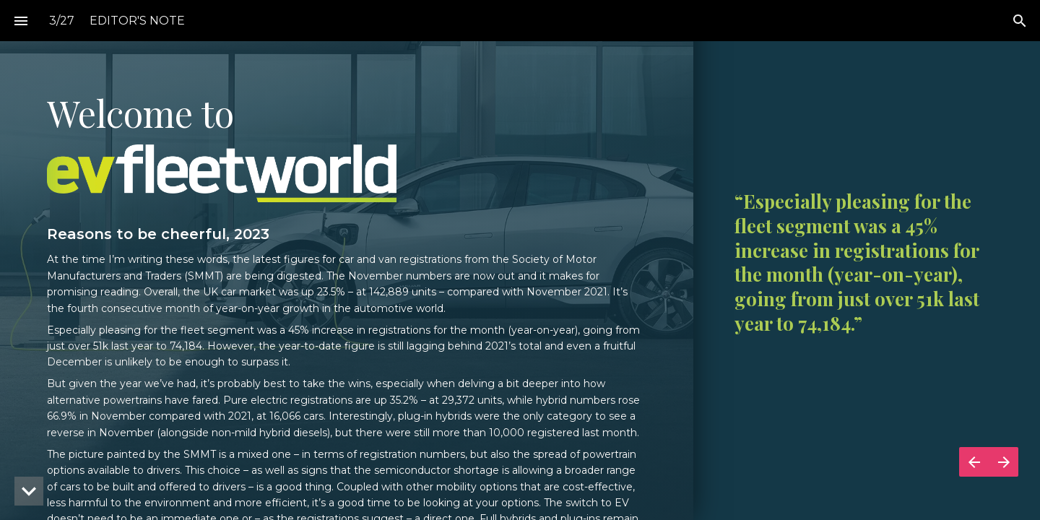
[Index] (20, 20)
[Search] (1019, 20)
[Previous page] (974, 462)
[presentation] (520, 260)
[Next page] (1003, 462)
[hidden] (28, 491)
